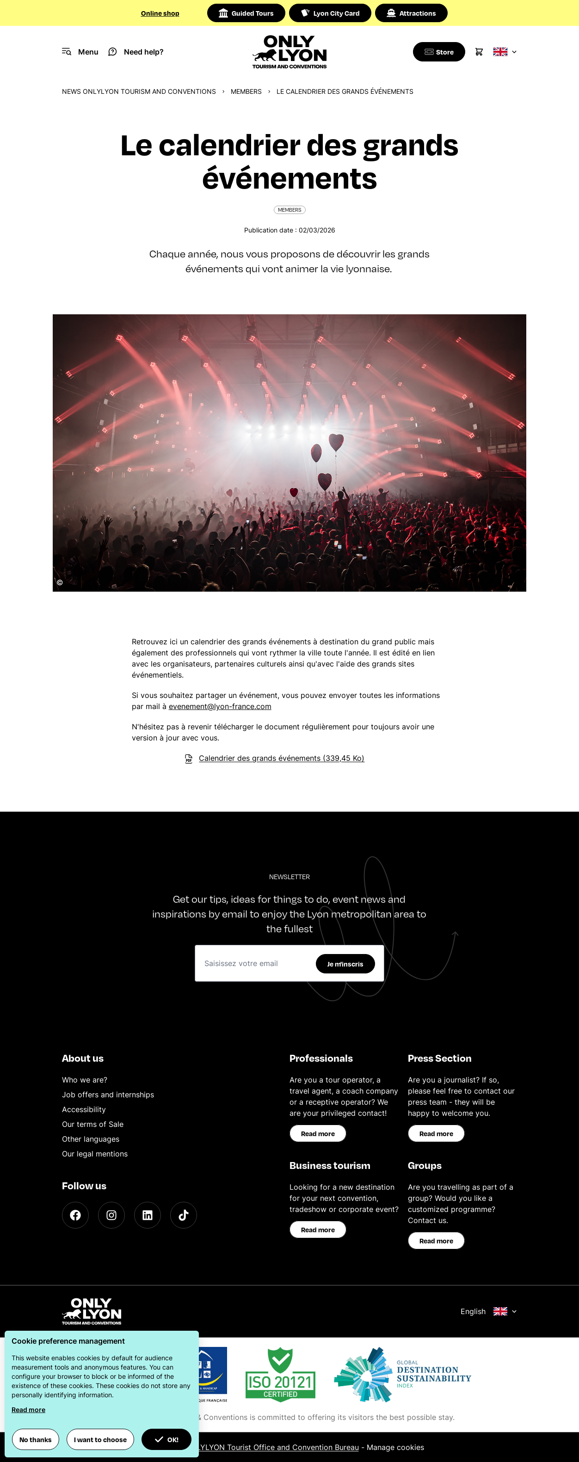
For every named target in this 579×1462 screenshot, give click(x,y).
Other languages (90, 1139)
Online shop (160, 13)
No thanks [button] (35, 1439)
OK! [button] (166, 1439)
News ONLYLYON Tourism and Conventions (139, 91)
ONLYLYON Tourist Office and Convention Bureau (272, 1447)
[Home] (289, 51)
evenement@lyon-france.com (220, 706)
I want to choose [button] (100, 1439)
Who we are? (84, 1079)
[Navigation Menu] (80, 51)
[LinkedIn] (147, 1215)
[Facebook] (75, 1215)
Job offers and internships (108, 1094)
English (489, 1311)
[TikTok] (183, 1215)
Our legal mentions (95, 1153)
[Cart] (479, 51)
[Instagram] (111, 1215)
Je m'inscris (345, 963)
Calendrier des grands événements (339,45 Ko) (274, 758)
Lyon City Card (330, 13)
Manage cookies (395, 1447)
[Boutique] (437, 51)
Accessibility (84, 1109)
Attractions (411, 13)
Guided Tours (246, 13)
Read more (318, 1133)
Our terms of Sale (92, 1124)
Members (246, 91)
